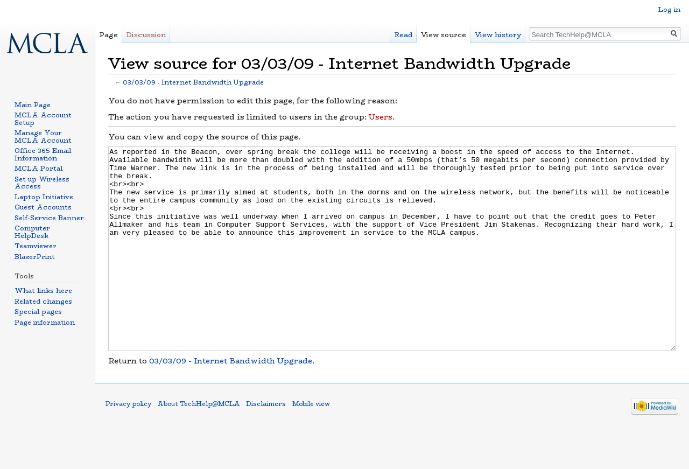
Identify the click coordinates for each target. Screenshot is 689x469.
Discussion (146, 35)
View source (443, 35)
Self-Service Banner (49, 218)
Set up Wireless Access (42, 183)
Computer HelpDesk (32, 232)
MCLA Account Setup (43, 119)
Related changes (43, 301)
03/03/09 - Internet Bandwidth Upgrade (193, 82)
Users (380, 117)
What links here (43, 290)
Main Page (33, 105)
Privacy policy (128, 444)
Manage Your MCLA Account (43, 136)
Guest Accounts (43, 207)
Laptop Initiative (44, 197)
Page (109, 35)
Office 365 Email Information (43, 154)
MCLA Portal (38, 168)
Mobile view (311, 444)
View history (498, 35)
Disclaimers (266, 444)
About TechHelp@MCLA (198, 444)
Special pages (38, 311)
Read (403, 35)
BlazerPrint (35, 256)
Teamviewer (36, 246)
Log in (669, 9)
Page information (45, 322)
